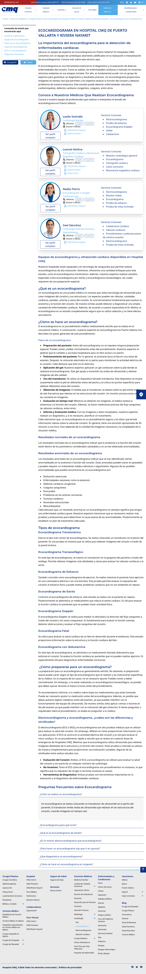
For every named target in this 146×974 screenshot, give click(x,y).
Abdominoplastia (9, 884)
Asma (100, 883)
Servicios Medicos (107, 10)
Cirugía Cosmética (10, 880)
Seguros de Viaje (57, 880)
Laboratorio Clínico (81, 890)
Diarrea (101, 903)
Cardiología (85, 918)
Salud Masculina (128, 930)
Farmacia (77, 906)
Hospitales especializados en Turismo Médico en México (13, 927)
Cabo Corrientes (133, 896)
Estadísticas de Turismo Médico (12, 915)
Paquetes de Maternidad (84, 953)
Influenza (102, 941)
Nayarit (133, 892)
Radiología (85, 914)
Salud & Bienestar (129, 922)
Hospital (61, 10)
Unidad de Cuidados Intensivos (85, 885)
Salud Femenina (128, 926)
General (125, 918)
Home (5, 18)
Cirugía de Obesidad (13, 944)
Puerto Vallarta (128, 888)
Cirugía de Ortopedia (13, 940)
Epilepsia (101, 907)
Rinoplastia (7, 900)
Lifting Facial (8, 892)
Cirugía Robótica (85, 938)
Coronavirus (127, 914)
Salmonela (102, 929)
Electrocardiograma (83, 930)
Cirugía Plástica (28, 10)
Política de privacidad (70, 967)
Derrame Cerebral (105, 933)
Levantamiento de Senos (12, 896)
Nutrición (78, 898)
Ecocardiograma (82, 926)
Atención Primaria (81, 910)
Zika (99, 937)
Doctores (92, 10)
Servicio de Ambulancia (83, 894)
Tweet (28, 62)
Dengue (101, 945)
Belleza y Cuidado (13, 904)
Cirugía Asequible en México (11, 935)
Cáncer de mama (105, 887)
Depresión (102, 895)
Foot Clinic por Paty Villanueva (82, 947)
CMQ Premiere (73, 2)
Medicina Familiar (81, 880)
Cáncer (101, 891)
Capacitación (31, 910)
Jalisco (124, 884)
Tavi (77, 922)
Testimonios (31, 896)
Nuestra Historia (33, 900)
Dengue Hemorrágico (106, 949)
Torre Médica (31, 892)
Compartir (10, 62)
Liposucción (7, 888)
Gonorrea (102, 911)
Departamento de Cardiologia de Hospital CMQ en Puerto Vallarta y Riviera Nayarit (68, 18)
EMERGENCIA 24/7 (11, 2)
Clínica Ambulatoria (82, 942)
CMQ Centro (98, 2)
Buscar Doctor (56, 890)
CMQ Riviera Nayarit (45, 2)
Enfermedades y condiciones (131, 10)
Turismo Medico (46, 10)
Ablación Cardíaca (83, 934)
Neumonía (102, 925)
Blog (122, 2)
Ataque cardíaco (104, 915)
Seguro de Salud (76, 10)
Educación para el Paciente (85, 902)
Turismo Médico (128, 934)
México (125, 880)
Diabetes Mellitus (105, 899)
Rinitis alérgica (104, 953)
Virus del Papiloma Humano (105, 920)
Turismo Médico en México (13, 921)
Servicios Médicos (18, 18)
